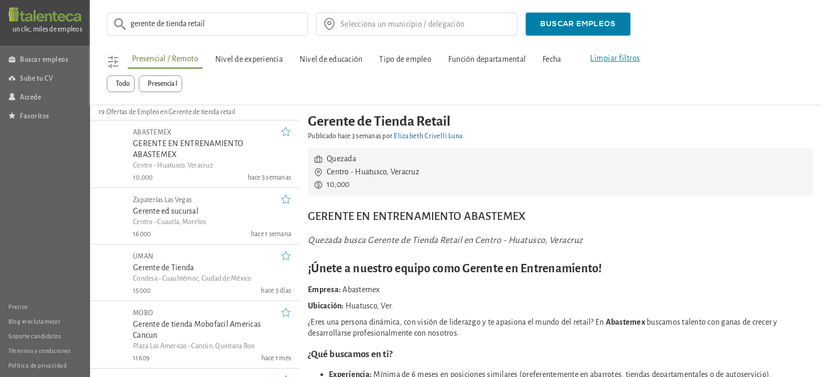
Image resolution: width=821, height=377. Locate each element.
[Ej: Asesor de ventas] (215, 24)
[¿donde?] (425, 24)
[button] (578, 24)
